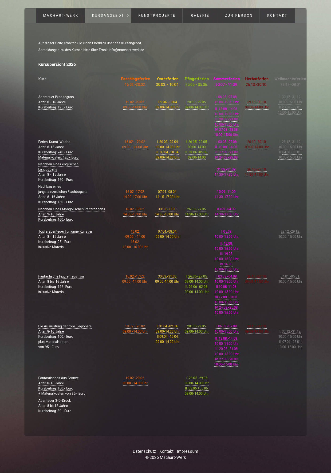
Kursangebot (108, 15)
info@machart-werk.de (126, 50)
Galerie (200, 15)
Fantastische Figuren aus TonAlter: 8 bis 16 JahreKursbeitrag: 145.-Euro (61, 281)
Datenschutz (144, 451)
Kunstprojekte (157, 15)
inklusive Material (51, 292)
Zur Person (239, 15)
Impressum (187, 451)
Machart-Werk (60, 15)
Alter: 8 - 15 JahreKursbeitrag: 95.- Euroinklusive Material (54, 242)
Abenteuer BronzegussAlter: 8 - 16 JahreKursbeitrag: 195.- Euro (56, 102)
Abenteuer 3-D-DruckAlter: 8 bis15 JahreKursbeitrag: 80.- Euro (54, 405)
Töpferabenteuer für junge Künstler (65, 231)
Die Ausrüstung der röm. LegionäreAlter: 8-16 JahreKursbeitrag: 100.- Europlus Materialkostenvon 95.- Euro (65, 336)
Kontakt (277, 15)
